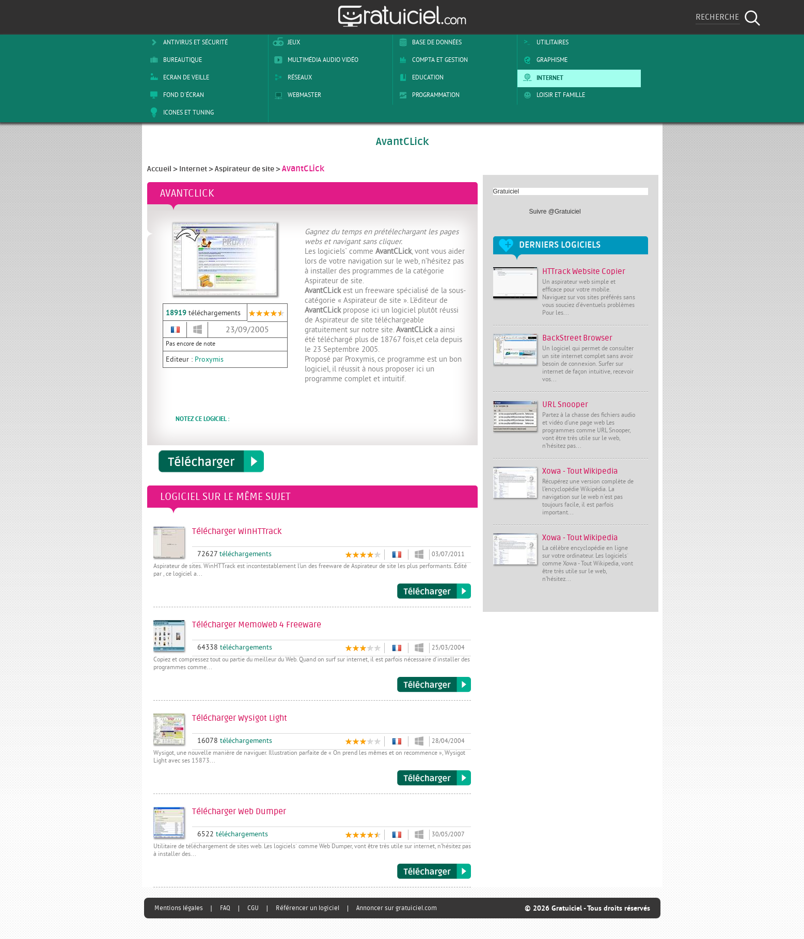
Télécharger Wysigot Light (434, 778)
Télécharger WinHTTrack (434, 591)
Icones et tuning (180, 112)
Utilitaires (544, 42)
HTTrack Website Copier (583, 271)
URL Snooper (565, 404)
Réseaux (291, 77)
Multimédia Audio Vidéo (314, 60)
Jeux (285, 42)
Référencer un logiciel (307, 908)
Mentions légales (178, 908)
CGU (253, 908)
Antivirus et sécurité (187, 42)
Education (419, 77)
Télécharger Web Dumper (434, 871)
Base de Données (428, 42)
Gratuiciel (506, 191)
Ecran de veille (177, 77)
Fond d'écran (175, 95)
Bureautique (174, 60)
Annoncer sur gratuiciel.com (396, 908)
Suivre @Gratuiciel (555, 211)
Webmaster (296, 95)
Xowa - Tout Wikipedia (580, 471)
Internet (541, 77)
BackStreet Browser (577, 338)
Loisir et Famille (552, 95)
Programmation (427, 95)
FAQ (225, 908)
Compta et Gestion (431, 60)
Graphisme (543, 60)
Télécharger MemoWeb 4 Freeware (434, 684)
